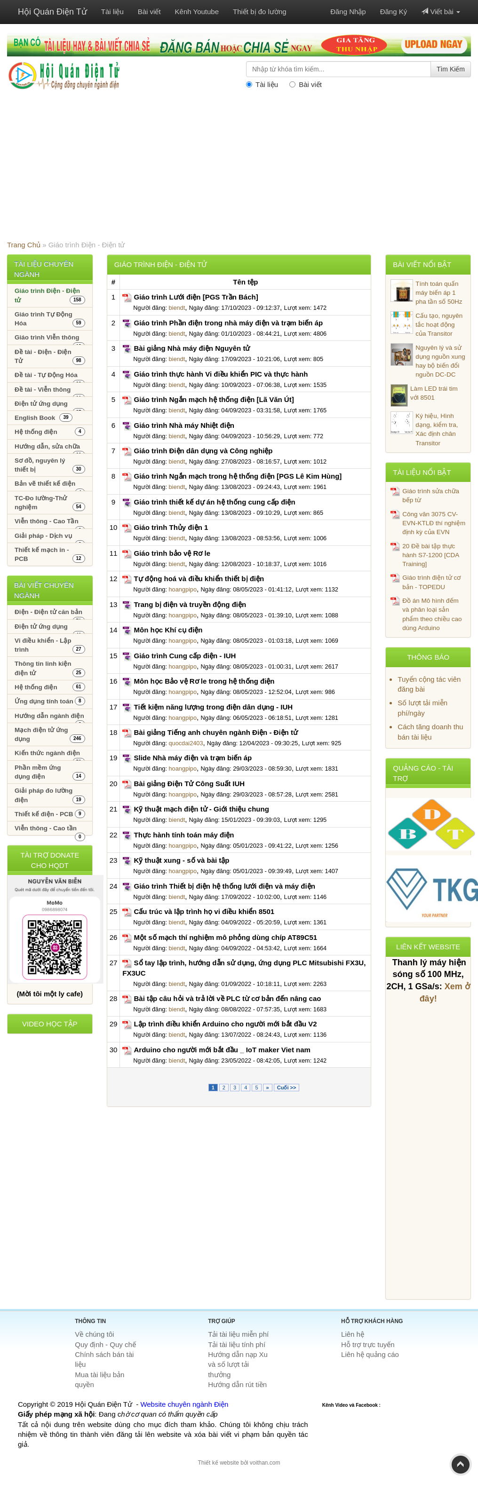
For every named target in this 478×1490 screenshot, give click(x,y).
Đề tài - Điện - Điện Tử (50, 356)
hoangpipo (182, 589)
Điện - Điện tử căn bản (50, 613)
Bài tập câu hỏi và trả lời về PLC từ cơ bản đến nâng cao (227, 998)
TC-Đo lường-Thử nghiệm (50, 503)
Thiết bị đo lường (260, 12)
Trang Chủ (23, 245)
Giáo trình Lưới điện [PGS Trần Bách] (196, 297)
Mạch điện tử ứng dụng (50, 734)
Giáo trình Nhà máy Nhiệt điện (184, 425)
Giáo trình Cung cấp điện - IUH (185, 656)
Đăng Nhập (348, 12)
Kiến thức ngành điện (50, 754)
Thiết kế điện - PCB (50, 814)
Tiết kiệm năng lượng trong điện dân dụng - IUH (213, 707)
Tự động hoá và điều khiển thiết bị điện (199, 579)
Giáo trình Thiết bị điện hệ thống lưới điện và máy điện (224, 886)
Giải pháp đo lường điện (50, 795)
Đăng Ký (393, 12)
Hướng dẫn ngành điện (50, 717)
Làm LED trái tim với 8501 (423, 395)
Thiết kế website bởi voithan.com (239, 1462)
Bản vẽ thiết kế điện (50, 485)
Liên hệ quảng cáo (370, 1354)
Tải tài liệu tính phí (236, 1344)
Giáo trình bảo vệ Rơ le (172, 553)
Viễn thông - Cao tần (50, 830)
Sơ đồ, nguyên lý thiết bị (50, 465)
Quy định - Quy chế (105, 1344)
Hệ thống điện (50, 431)
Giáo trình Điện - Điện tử (50, 295)
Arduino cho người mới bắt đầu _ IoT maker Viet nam (222, 1050)
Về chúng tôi (94, 1334)
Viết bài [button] (440, 12)
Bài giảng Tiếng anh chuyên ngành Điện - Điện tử (216, 732)
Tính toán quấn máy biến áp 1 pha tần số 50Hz (426, 292)
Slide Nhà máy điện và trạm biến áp (193, 758)
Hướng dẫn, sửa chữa (50, 448)
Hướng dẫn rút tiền (237, 1384)
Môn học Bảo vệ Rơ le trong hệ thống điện (204, 681)
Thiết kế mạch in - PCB (50, 554)
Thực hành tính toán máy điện (184, 835)
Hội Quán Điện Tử (52, 11)
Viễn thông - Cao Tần (50, 523)
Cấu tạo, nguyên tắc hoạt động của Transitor (426, 324)
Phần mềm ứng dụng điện (50, 772)
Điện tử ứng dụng (50, 405)
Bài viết (149, 12)
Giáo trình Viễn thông (50, 339)
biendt (176, 307)
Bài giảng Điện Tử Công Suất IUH (189, 784)
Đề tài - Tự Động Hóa (50, 376)
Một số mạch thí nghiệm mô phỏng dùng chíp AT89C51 (226, 937)
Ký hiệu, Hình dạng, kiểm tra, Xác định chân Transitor (424, 429)
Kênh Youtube (197, 12)
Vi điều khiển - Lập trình (50, 645)
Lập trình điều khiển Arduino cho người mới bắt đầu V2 (225, 1024)
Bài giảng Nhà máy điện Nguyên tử (192, 348)
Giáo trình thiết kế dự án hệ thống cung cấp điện (214, 502)
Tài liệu (112, 12)
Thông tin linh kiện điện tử (50, 668)
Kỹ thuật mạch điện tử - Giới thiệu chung (201, 809)
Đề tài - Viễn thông (50, 391)
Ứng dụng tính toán (50, 701)
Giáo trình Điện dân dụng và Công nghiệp (203, 451)
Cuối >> (286, 1087)
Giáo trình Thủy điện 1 (171, 527)
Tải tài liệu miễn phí (238, 1334)
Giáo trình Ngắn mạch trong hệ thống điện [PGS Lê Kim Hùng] (238, 476)
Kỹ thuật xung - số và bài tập (182, 860)
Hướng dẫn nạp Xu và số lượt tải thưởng (238, 1364)
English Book (43, 417)
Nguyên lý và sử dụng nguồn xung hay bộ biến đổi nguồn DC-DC (427, 360)
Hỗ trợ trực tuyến (368, 1344)
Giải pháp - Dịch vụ (50, 537)
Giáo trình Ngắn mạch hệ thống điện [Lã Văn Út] (214, 399)
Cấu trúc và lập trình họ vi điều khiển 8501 (204, 911)
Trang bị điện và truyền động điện (190, 604)
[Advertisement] (239, 169)
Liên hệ (352, 1334)
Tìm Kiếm (451, 69)
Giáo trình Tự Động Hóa (50, 319)
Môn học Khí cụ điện (168, 630)
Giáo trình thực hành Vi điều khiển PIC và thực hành (221, 374)
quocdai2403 (185, 743)
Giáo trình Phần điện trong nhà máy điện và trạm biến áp (228, 323)
